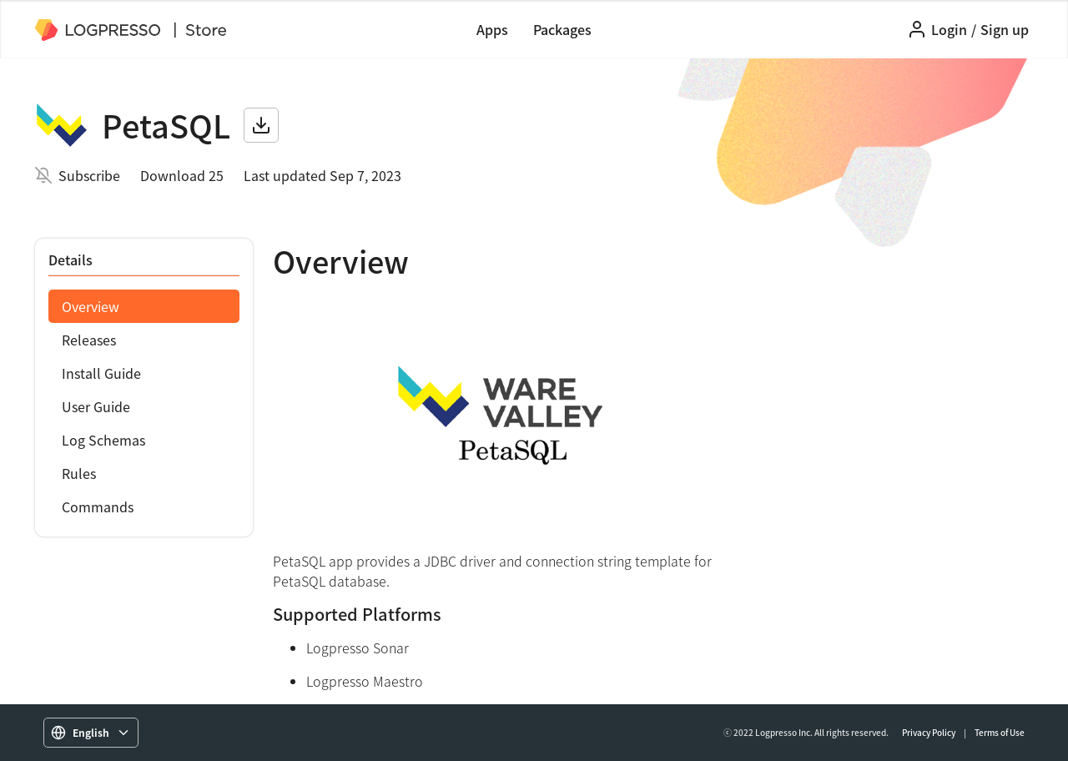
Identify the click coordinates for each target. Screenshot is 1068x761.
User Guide (96, 406)
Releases (89, 340)
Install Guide (101, 373)
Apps (492, 29)
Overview (90, 306)
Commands (98, 506)
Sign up (1004, 29)
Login (949, 29)
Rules (79, 473)
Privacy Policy (928, 732)
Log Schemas (103, 440)
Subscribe (89, 175)
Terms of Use (1000, 732)
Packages (562, 29)
